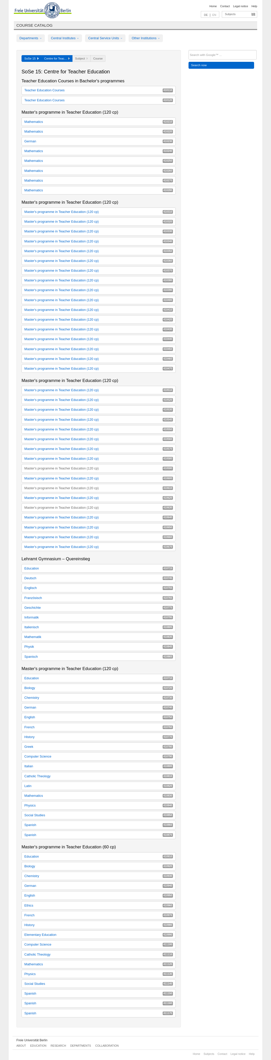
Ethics (98, 905)
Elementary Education (98, 935)
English (98, 717)
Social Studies (98, 815)
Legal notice (240, 6)
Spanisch (98, 657)
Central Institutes (65, 38)
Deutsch (98, 578)
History (98, 737)
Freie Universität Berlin (31, 1040)
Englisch (98, 588)
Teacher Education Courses (98, 90)
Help (254, 6)
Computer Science (98, 756)
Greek (98, 747)
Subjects (230, 14)
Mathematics (98, 122)
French (98, 727)
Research (58, 1045)
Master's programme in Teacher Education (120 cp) (98, 212)
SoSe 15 (31, 58)
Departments (30, 38)
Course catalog (34, 25)
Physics (98, 805)
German (98, 141)
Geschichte (98, 608)
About (21, 1045)
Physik (98, 647)
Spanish (98, 825)
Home (213, 6)
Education (98, 568)
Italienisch (98, 627)
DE (206, 14)
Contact (225, 6)
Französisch (98, 598)
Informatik (98, 617)
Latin (98, 786)
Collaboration (107, 1045)
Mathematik (98, 637)
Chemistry (98, 698)
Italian (98, 766)
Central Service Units (105, 38)
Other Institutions (146, 38)
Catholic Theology (98, 776)
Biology (98, 688)
